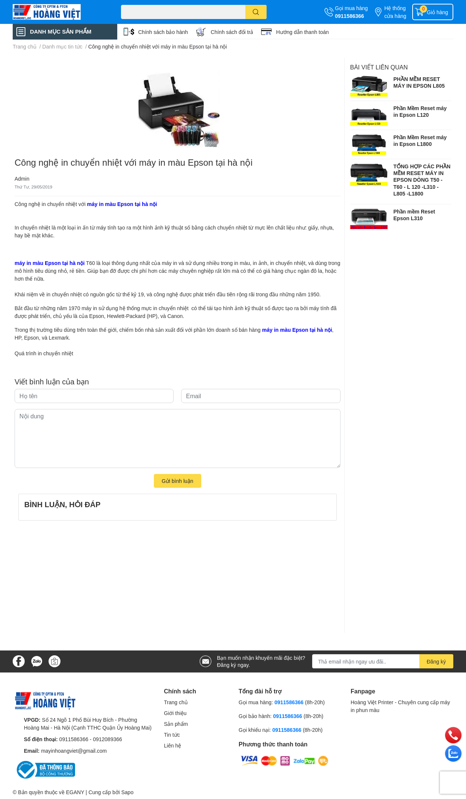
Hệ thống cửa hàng (395, 12)
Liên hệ (172, 745)
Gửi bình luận (177, 481)
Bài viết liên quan (379, 67)
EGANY (75, 792)
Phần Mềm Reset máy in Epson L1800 (420, 140)
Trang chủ (176, 702)
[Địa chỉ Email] (382, 661)
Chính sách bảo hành (163, 32)
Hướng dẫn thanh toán (302, 32)
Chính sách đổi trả (232, 32)
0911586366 (349, 16)
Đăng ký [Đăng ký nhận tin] (436, 661)
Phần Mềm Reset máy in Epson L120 (420, 111)
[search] (256, 12)
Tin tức (172, 734)
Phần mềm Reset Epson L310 (414, 214)
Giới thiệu (175, 713)
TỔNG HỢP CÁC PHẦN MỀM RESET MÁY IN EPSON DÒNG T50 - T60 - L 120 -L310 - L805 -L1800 (422, 180)
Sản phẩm (176, 724)
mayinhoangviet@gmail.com (74, 750)
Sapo (127, 792)
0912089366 (107, 739)
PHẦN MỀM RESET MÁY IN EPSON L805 (419, 82)
